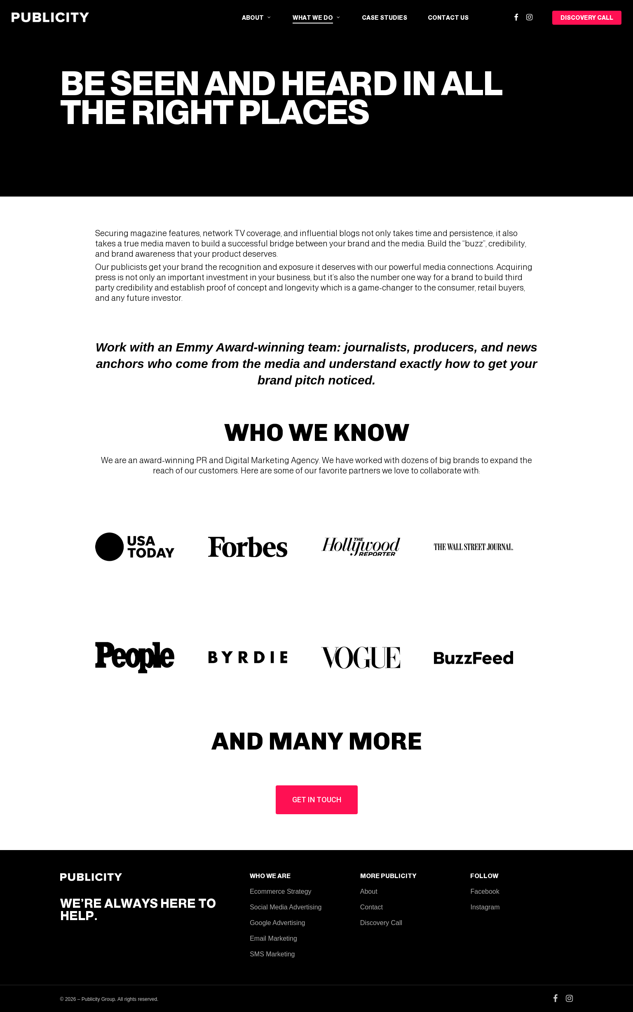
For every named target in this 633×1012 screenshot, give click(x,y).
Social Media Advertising (285, 907)
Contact (371, 907)
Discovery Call (381, 922)
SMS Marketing (272, 954)
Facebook (484, 891)
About (368, 891)
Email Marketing (273, 938)
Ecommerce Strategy (280, 891)
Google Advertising (277, 922)
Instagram (484, 907)
